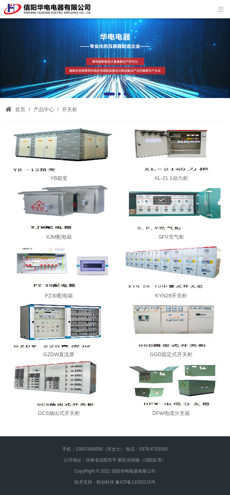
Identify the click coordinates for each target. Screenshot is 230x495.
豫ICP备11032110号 (135, 482)
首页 (20, 109)
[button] (109, 94)
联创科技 (105, 482)
